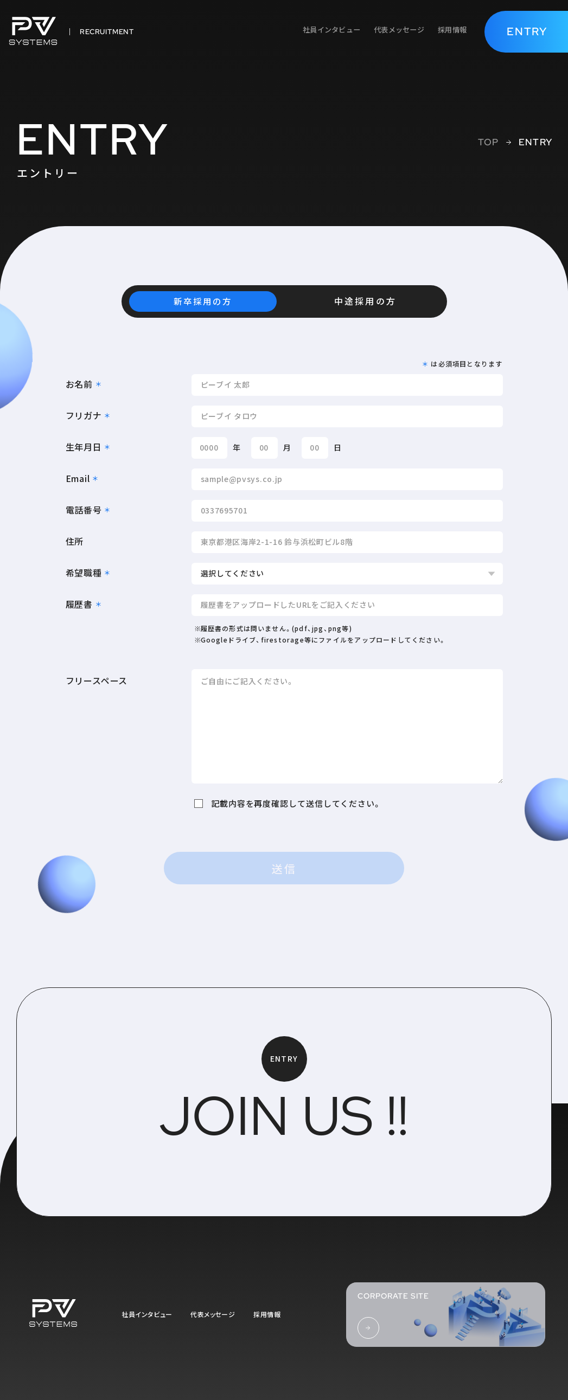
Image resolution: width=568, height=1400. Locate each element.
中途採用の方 (365, 301)
